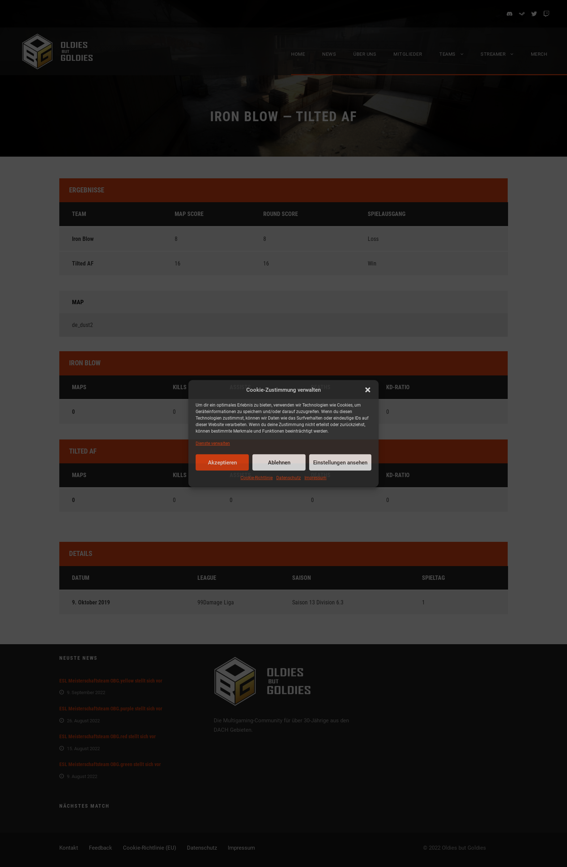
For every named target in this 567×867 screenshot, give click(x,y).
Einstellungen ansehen (340, 462)
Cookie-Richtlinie (256, 477)
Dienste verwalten (213, 443)
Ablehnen (279, 462)
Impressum (315, 477)
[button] (367, 390)
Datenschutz (288, 477)
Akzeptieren (222, 462)
